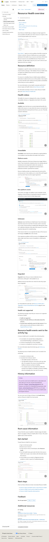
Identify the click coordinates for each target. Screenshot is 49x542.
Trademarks (10, 538)
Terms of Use (4, 538)
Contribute (23, 536)
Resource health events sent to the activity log (28, 26)
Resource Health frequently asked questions (30, 491)
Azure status (20, 53)
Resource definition (22, 22)
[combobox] (8, 12)
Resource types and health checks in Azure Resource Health (33, 487)
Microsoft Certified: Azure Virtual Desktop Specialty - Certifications (31, 519)
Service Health (28, 9)
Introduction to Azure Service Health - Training (27, 513)
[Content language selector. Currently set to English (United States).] (7, 533)
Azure (22, 9)
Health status (21, 24)
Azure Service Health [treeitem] (7, 14)
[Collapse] (13, 9)
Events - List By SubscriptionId (32, 384)
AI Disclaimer (4, 536)
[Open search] (43, 2)
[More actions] (46, 9)
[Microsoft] (2, 2)
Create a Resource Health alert (28, 91)
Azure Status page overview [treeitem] (9, 23)
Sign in (46, 1)
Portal (34, 5)
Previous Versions (11, 536)
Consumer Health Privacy (37, 536)
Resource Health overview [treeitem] (9, 21)
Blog (17, 536)
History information (22, 27)
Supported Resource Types (26, 327)
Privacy (27, 536)
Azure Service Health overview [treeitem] (8, 19)
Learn (19, 9)
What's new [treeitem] (6, 25)
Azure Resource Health (39, 87)
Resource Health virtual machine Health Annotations (31, 489)
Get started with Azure (42, 5)
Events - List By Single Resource (26, 388)
